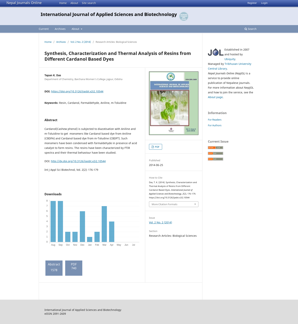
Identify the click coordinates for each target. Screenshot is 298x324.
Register (252, 3)
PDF (156, 146)
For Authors (214, 125)
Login (264, 3)
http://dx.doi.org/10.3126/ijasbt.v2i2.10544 (78, 161)
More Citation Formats (164, 204)
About (74, 3)
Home (63, 3)
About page (215, 97)
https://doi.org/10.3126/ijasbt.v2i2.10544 (77, 91)
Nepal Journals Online (24, 2)
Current (44, 29)
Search (251, 29)
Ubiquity (229, 59)
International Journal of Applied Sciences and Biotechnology (109, 14)
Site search (89, 3)
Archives (60, 29)
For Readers (214, 119)
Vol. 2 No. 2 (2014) (81, 42)
